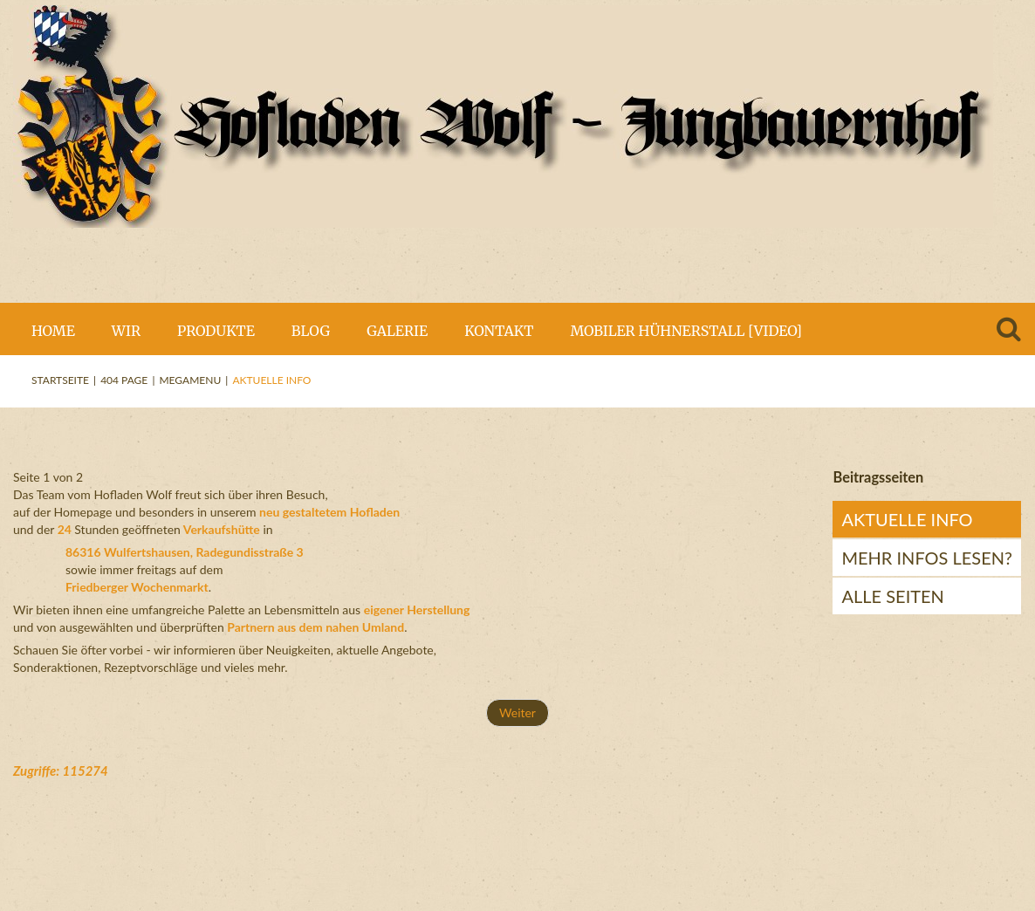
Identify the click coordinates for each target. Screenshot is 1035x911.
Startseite (60, 380)
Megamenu (190, 380)
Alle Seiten (892, 596)
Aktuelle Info (906, 519)
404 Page (123, 380)
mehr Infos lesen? (926, 557)
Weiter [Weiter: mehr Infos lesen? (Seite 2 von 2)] (517, 712)
